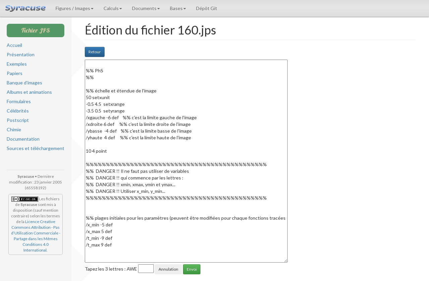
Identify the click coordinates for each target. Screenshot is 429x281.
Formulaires (19, 101)
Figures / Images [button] (75, 8)
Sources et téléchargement (35, 148)
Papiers (14, 73)
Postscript (18, 120)
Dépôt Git (206, 8)
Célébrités (18, 111)
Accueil (14, 45)
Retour (94, 51)
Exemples (17, 64)
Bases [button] (178, 8)
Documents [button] (146, 8)
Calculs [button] (113, 8)
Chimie (14, 129)
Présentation (21, 54)
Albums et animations (29, 92)
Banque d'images (24, 82)
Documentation (23, 139)
